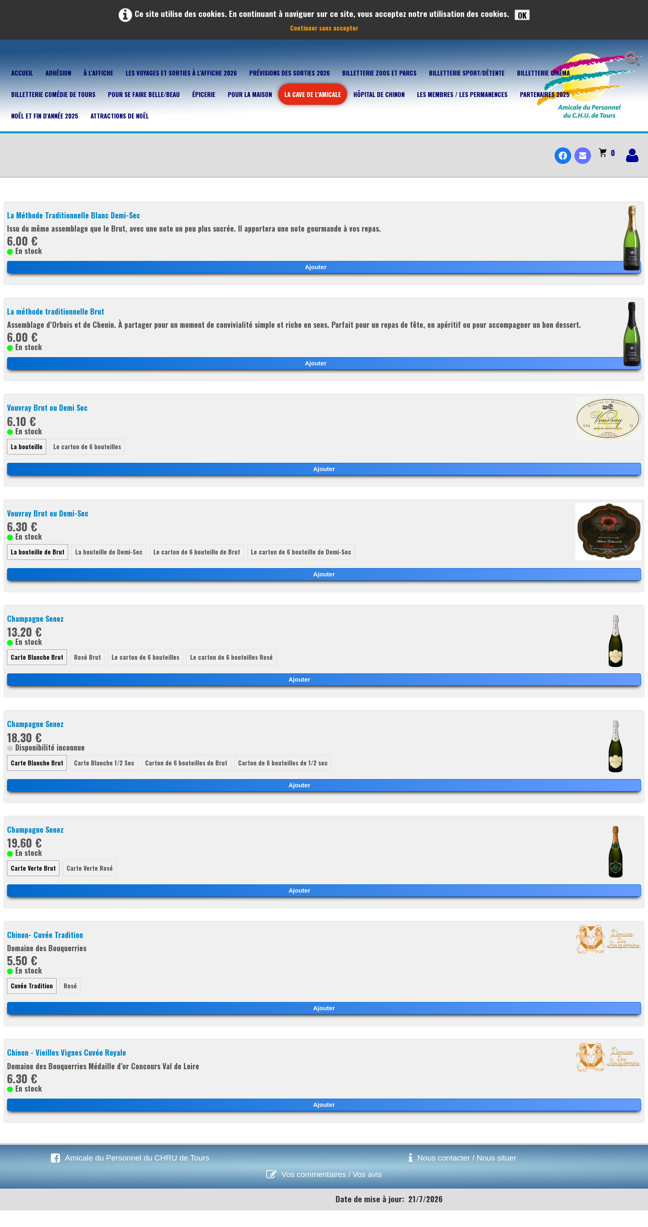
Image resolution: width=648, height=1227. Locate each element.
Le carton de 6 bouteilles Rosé (234, 670)
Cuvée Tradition (32, 1002)
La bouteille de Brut (38, 563)
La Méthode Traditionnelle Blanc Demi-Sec (79, 215)
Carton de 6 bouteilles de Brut (188, 776)
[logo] (10, 148)
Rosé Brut (88, 670)
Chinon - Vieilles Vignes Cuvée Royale (70, 1068)
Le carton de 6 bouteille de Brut (199, 563)
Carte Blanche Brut (37, 670)
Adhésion (58, 72)
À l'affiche (98, 72)
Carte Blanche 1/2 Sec (105, 776)
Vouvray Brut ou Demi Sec (50, 417)
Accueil (22, 72)
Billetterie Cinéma (543, 72)
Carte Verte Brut (34, 883)
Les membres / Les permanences (462, 94)
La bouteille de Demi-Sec (110, 563)
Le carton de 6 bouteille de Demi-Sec (304, 563)
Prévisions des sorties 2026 (289, 72)
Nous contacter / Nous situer (467, 1174)
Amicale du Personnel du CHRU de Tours (137, 1174)
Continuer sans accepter (324, 27)
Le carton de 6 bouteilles (88, 457)
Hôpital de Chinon (379, 94)
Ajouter (316, 267)
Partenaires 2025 (544, 94)
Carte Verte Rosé (91, 883)
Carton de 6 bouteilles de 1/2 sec (286, 776)
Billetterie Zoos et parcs (379, 72)
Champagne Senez (38, 630)
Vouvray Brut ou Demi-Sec (51, 524)
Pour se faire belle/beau (144, 94)
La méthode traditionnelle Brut (60, 312)
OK (522, 14)
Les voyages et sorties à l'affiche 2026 (181, 72)
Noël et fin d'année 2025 (44, 115)
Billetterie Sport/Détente (467, 72)
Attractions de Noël (120, 115)
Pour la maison (250, 94)
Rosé (70, 1002)
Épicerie (203, 94)
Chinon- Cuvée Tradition (47, 949)
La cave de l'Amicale (312, 94)
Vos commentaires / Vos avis (331, 1191)
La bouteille (27, 457)
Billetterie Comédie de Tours (53, 94)
